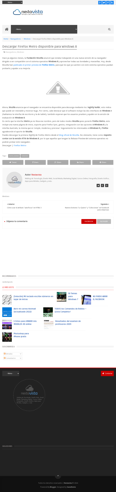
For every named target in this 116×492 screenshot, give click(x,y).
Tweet (12, 162)
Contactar (107, 373)
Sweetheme (71, 487)
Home (6, 39)
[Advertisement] (58, 253)
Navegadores (15, 39)
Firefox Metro (20, 145)
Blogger (53, 487)
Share (35, 162)
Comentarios (10, 358)
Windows (27, 39)
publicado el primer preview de (33, 65)
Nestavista (68, 483)
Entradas (8, 354)
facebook (89, 221)
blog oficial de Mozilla (69, 135)
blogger (104, 221)
